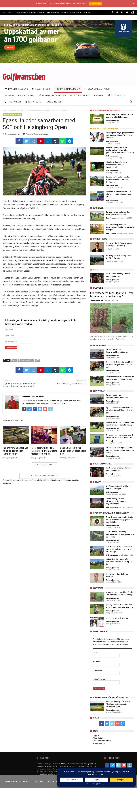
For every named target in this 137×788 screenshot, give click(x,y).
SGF (37, 360)
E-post (96, 652)
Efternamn (97, 670)
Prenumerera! (53, 12)
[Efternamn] (18, 335)
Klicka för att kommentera (44, 476)
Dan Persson (111, 218)
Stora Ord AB (66, 764)
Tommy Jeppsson (11, 134)
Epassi (13, 360)
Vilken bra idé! (95, 3)
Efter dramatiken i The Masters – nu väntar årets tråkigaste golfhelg (44, 451)
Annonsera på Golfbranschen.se (31, 12)
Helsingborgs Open (25, 360)
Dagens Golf (91, 764)
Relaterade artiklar (13, 421)
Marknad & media (16, 111)
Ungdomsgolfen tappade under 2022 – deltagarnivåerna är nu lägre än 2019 (21, 383)
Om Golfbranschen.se (71, 12)
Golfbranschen (112, 141)
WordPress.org (99, 743)
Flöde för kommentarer (102, 741)
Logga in (96, 736)
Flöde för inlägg (99, 738)
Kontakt (87, 12)
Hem (4, 111)
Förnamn (96, 661)
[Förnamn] (18, 329)
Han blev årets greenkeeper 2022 (67, 381)
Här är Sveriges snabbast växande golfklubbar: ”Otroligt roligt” (15, 451)
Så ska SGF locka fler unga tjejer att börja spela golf (73, 451)
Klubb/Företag (99, 679)
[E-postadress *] (18, 341)
